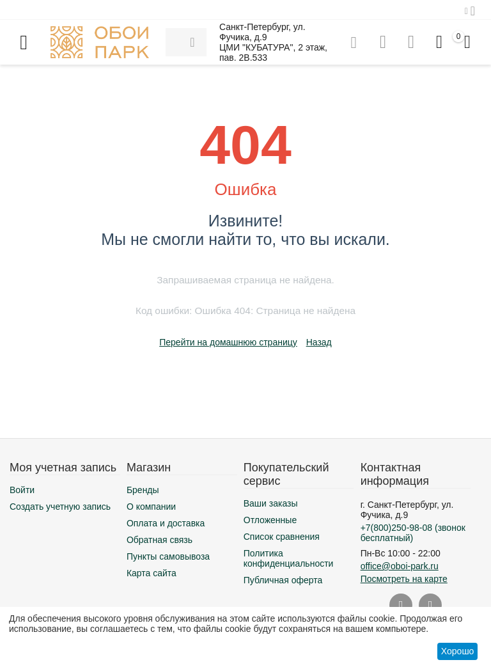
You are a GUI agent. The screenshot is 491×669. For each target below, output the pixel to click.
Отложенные (270, 520)
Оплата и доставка (166, 523)
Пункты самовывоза (168, 556)
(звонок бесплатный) (413, 533)
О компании (151, 506)
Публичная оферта (283, 580)
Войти (22, 490)
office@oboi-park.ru (400, 566)
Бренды (143, 490)
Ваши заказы (271, 503)
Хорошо (457, 651)
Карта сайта (151, 573)
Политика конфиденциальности (289, 558)
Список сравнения (282, 536)
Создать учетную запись (60, 506)
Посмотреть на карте (404, 579)
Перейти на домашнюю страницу (228, 342)
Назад (319, 342)
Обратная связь (159, 540)
